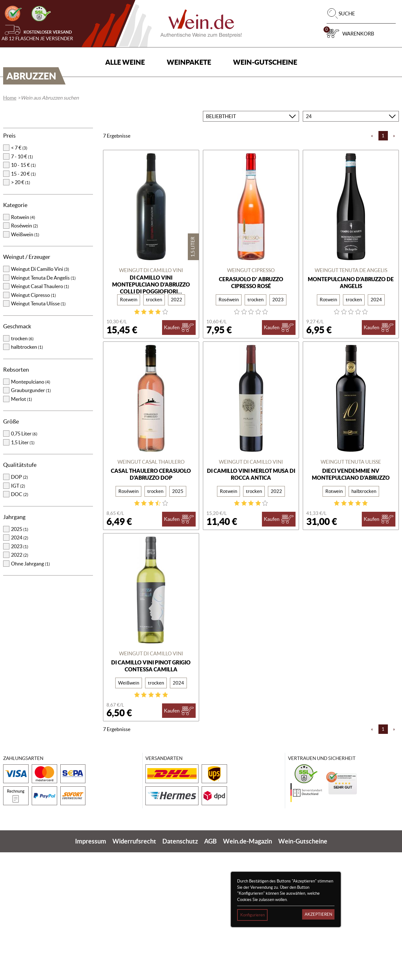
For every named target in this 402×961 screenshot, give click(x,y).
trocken (22, 447)
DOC (19, 603)
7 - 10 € (22, 265)
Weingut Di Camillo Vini (40, 377)
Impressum (90, 949)
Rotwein (23, 326)
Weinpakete (189, 62)
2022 (19, 663)
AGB (210, 949)
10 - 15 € (23, 273)
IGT (18, 594)
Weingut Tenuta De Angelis (43, 386)
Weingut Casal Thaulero (40, 395)
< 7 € (19, 256)
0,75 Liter (24, 542)
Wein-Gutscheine (265, 62)
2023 (19, 655)
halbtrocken (27, 455)
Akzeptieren (318, 914)
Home (9, 206)
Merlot (21, 508)
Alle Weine (125, 62)
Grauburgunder (31, 499)
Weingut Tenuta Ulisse (38, 412)
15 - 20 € (23, 282)
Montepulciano (30, 490)
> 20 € (20, 291)
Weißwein (25, 343)
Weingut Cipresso (33, 404)
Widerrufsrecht (134, 949)
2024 (19, 646)
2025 (19, 638)
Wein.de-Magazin (247, 949)
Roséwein (24, 334)
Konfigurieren (252, 915)
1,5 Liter (23, 551)
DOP (19, 585)
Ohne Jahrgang (30, 672)
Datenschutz (180, 949)
